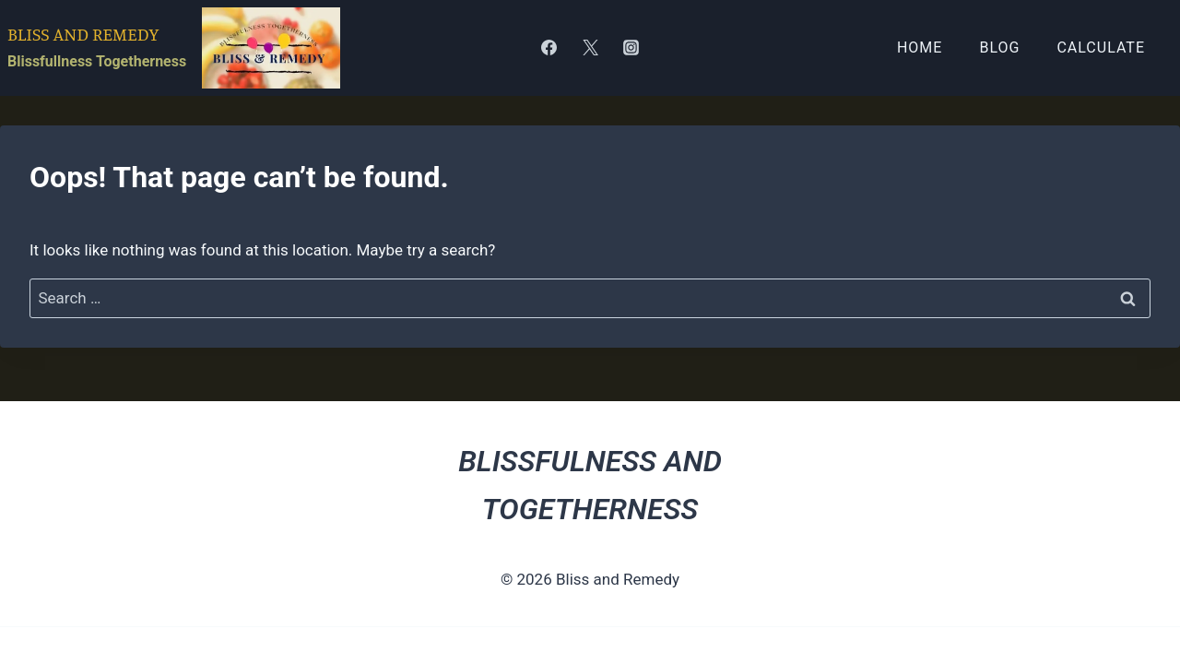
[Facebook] (549, 48)
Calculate (1100, 47)
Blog (999, 47)
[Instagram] (630, 48)
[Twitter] (590, 48)
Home (919, 47)
